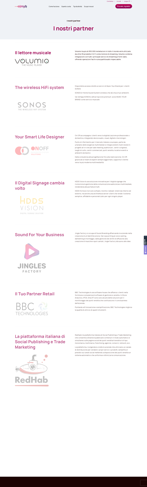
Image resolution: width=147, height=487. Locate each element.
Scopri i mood (88, 6)
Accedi (119, 1)
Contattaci (110, 1)
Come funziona (54, 6)
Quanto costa (66, 6)
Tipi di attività (77, 6)
